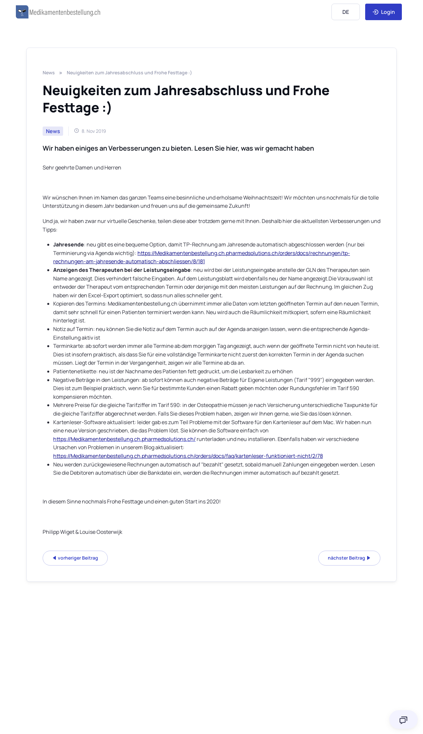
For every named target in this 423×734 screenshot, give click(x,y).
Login (383, 12)
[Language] (345, 12)
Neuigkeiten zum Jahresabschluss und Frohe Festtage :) (129, 72)
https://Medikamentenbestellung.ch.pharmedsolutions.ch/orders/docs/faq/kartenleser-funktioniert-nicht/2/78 (188, 455)
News (49, 72)
